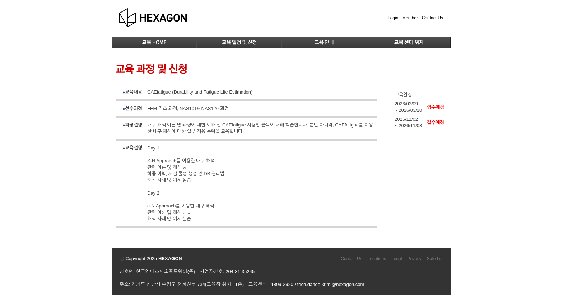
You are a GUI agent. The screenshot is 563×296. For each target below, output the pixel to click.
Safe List (435, 258)
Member (410, 17)
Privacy (414, 258)
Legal (396, 258)
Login (393, 17)
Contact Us (432, 17)
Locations (377, 258)
